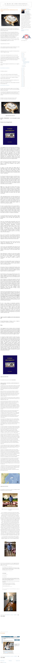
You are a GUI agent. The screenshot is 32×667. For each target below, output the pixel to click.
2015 (22, 76)
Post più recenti (2, 660)
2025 (22, 54)
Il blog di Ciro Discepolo (16, 4)
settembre (24, 59)
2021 (22, 69)
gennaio (24, 66)
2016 (22, 75)
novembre (24, 58)
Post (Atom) (4, 662)
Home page (10, 660)
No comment (2, 633)
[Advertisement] (7, 625)
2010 (22, 82)
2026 (22, 53)
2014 (22, 77)
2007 (22, 86)
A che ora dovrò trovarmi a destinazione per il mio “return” (9, 10)
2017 (22, 74)
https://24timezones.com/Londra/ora (4, 85)
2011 (22, 81)
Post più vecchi (18, 660)
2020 (22, 70)
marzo (24, 65)
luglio (23, 60)
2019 (22, 71)
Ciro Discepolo (28, 9)
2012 (22, 80)
